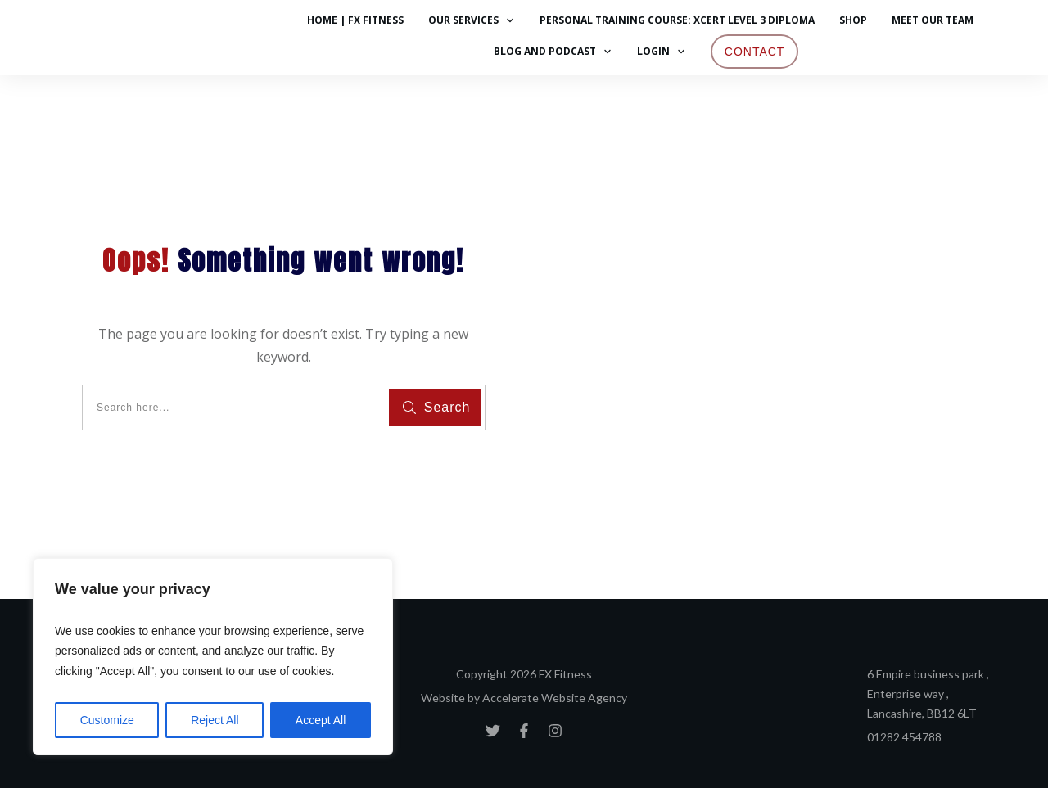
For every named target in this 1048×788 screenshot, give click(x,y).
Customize (107, 720)
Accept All (321, 720)
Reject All (214, 720)
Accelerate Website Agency (554, 698)
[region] (213, 657)
